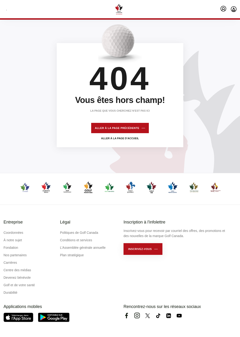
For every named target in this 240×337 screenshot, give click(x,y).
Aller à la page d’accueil (120, 138)
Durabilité (10, 292)
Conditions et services (76, 240)
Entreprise (13, 222)
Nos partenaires (15, 255)
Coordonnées (13, 232)
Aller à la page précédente (117, 128)
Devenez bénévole (17, 277)
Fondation (11, 247)
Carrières (10, 262)
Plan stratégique (72, 255)
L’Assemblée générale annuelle (83, 247)
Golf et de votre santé (19, 285)
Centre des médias (17, 270)
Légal (65, 222)
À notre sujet (13, 240)
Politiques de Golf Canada (79, 232)
